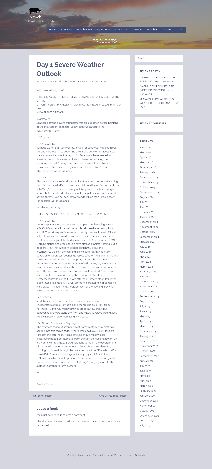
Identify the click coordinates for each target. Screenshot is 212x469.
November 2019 (149, 405)
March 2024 (146, 266)
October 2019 (147, 410)
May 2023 (145, 316)
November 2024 (149, 226)
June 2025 (145, 207)
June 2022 (145, 370)
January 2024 (147, 276)
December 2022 (149, 341)
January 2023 (147, 336)
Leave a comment (99, 81)
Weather (152, 29)
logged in (56, 415)
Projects (137, 29)
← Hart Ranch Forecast (40, 396)
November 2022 (149, 346)
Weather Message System (76, 81)
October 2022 (147, 351)
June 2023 (145, 311)
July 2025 (145, 202)
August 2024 (147, 241)
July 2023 (145, 306)
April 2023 (145, 321)
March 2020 (146, 385)
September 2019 (149, 415)
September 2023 (149, 296)
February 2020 (148, 390)
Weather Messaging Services (93, 29)
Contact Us (121, 29)
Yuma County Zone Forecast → (114, 396)
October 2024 (147, 231)
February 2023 (148, 331)
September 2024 (149, 236)
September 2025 (149, 192)
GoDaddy (140, 455)
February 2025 (148, 212)
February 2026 (148, 167)
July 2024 (145, 246)
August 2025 (147, 197)
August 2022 (146, 361)
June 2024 (145, 251)
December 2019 (149, 400)
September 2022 (149, 356)
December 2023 (149, 281)
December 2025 (149, 177)
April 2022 (145, 380)
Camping (167, 29)
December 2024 (149, 221)
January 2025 (147, 217)
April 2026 (145, 157)
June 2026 (145, 147)
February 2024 (148, 271)
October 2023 (147, 291)
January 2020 (147, 395)
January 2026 (147, 172)
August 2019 (147, 420)
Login (180, 29)
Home (52, 29)
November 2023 (149, 286)
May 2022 (145, 375)
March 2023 (146, 326)
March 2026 (146, 162)
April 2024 (145, 261)
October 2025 (147, 187)
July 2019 (145, 425)
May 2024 (145, 256)
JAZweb (34, 16)
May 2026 (145, 152)
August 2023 (147, 301)
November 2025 (149, 182)
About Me (66, 29)
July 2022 (145, 366)
